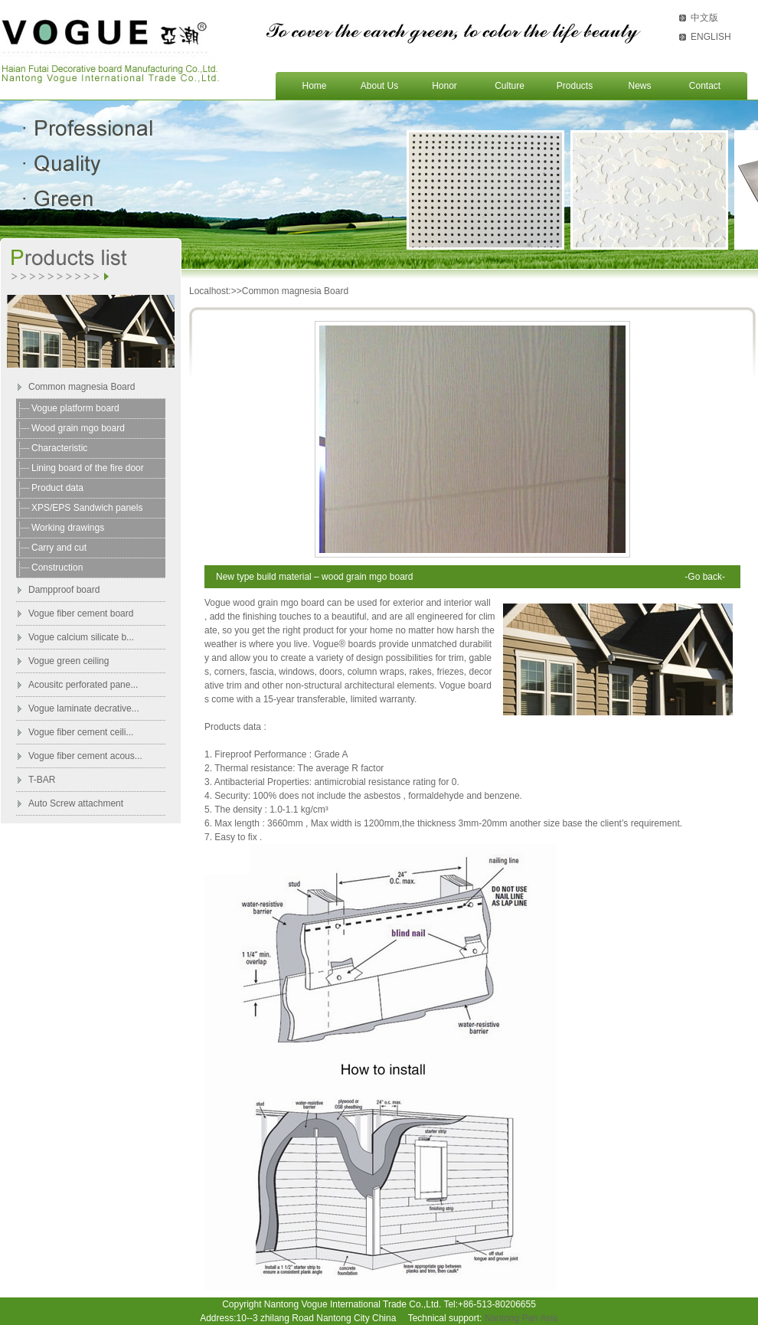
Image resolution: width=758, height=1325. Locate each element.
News (639, 85)
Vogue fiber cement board (80, 613)
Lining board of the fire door (87, 468)
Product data (57, 488)
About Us (379, 85)
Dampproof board (64, 589)
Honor (444, 85)
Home (314, 85)
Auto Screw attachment (75, 803)
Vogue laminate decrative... (83, 708)
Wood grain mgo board (78, 428)
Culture (509, 85)
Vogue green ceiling (68, 661)
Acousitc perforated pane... (83, 684)
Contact (704, 85)
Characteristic (59, 448)
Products (575, 85)
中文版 (704, 17)
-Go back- (704, 576)
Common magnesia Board (81, 386)
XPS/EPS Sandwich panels (86, 507)
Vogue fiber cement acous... (85, 756)
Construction (57, 567)
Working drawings (67, 527)
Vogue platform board (75, 408)
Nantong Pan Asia (521, 1318)
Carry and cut (59, 547)
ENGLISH (711, 36)
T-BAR (41, 779)
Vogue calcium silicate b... (81, 637)
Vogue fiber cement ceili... (80, 732)
